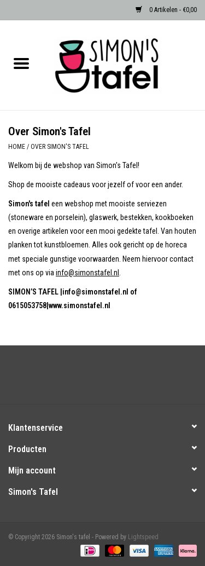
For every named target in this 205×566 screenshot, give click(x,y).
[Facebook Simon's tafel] (93, 379)
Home (16, 147)
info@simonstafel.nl (87, 272)
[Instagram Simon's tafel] (112, 379)
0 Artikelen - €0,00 (166, 10)
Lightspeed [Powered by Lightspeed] (143, 537)
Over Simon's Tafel (60, 147)
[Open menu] (21, 63)
